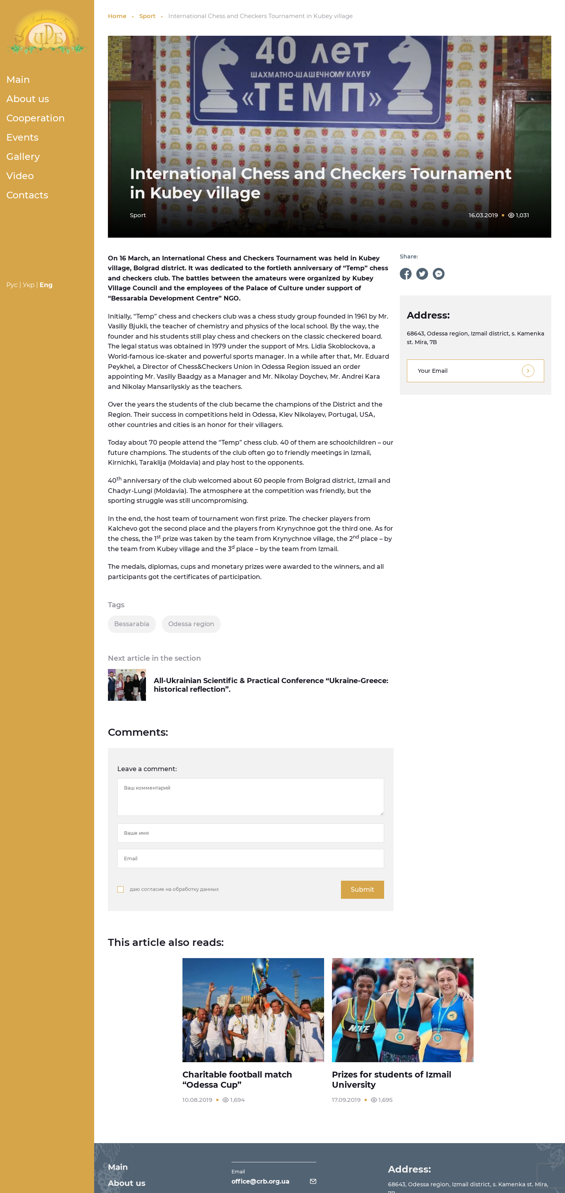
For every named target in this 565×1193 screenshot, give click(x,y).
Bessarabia (131, 624)
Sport (147, 16)
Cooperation (35, 118)
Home (117, 16)
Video (20, 175)
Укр (29, 285)
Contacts (27, 195)
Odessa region (191, 624)
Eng (46, 285)
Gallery (23, 156)
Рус (12, 285)
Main (18, 79)
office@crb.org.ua (261, 1179)
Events (22, 137)
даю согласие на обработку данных (174, 889)
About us (27, 98)
